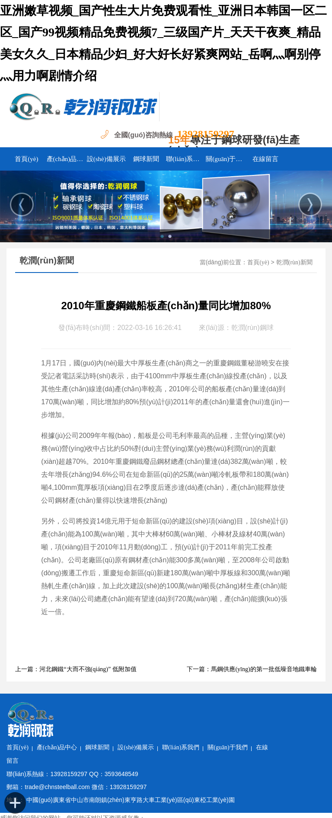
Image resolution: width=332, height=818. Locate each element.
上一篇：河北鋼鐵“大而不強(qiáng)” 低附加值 (75, 669)
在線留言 (265, 158)
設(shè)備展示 (106, 158)
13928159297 (205, 134)
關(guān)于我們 (226, 158)
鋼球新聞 (146, 158)
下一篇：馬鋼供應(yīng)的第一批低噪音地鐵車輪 (251, 669)
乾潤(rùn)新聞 (294, 262)
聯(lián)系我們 (186, 158)
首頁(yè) (26, 158)
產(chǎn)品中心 (66, 158)
